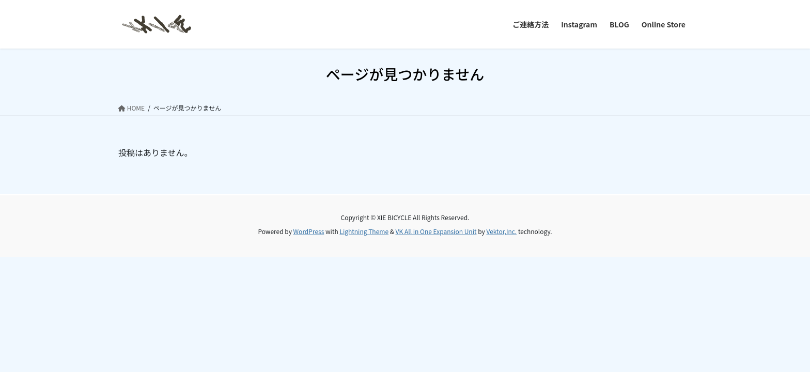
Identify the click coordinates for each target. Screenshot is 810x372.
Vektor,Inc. (501, 231)
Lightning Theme (363, 231)
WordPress (308, 231)
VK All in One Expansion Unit (436, 231)
